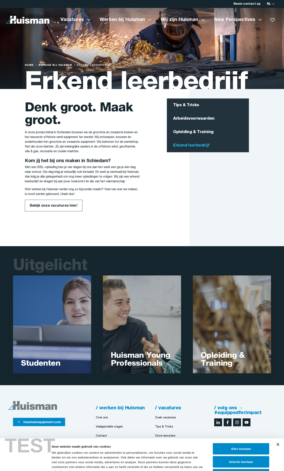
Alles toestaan (241, 419)
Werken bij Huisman (122, 20)
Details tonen (213, 463)
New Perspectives (234, 20)
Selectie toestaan (241, 432)
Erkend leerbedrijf (191, 145)
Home (29, 65)
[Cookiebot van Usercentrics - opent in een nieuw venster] (25, 463)
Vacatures (72, 20)
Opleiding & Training (193, 132)
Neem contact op (247, 4)
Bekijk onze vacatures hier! (54, 205)
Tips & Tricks (186, 105)
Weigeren (241, 445)
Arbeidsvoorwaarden (194, 118)
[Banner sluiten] (278, 414)
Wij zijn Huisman (179, 20)
